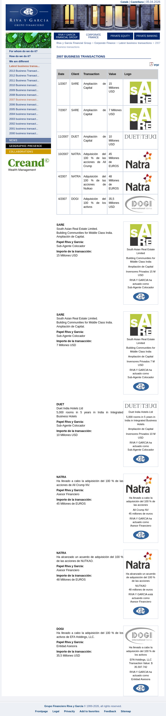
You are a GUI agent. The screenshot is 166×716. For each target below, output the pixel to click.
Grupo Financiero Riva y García (63, 706)
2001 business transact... (23, 128)
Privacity (69, 711)
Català (124, 1)
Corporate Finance (93, 36)
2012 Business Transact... (24, 75)
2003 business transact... (23, 118)
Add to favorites (89, 711)
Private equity (120, 36)
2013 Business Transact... (24, 70)
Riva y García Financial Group (66, 36)
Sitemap (126, 711)
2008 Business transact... (23, 94)
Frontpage (41, 711)
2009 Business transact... (23, 90)
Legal (55, 711)
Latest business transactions (135, 43)
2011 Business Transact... (24, 80)
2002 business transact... (23, 123)
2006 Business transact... (23, 104)
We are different (19, 61)
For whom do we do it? (23, 51)
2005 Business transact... (23, 109)
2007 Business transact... (23, 99)
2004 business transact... (23, 114)
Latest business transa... (24, 66)
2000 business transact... (23, 133)
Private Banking (146, 36)
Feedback (110, 711)
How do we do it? (19, 56)
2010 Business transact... (23, 85)
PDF (154, 65)
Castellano (137, 1)
